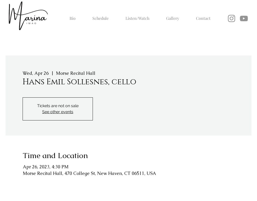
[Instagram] (231, 18)
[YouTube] (244, 18)
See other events (57, 111)
